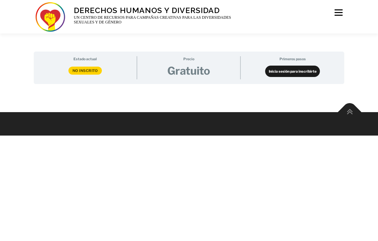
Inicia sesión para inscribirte (293, 71)
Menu (338, 12)
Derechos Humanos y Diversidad (147, 9)
